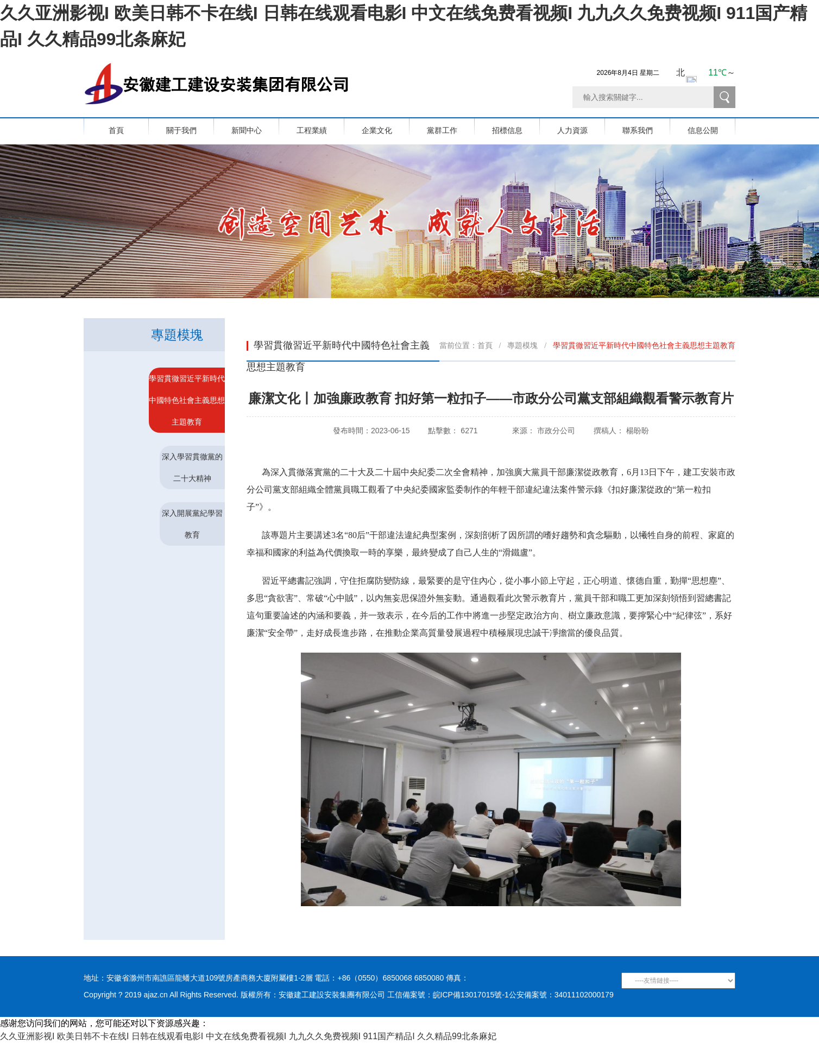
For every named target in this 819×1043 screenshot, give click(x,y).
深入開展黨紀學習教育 (192, 524)
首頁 (116, 126)
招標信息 (516, 126)
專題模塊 (522, 345)
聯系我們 (646, 126)
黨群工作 (451, 126)
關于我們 (190, 126)
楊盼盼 (637, 430)
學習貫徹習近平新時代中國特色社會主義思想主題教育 (187, 400)
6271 (469, 430)
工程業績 (320, 126)
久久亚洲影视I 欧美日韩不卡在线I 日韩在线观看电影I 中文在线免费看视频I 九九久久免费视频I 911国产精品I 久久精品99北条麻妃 (248, 1036)
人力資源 (581, 126)
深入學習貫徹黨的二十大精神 (192, 467)
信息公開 (711, 126)
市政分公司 (556, 430)
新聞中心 (255, 126)
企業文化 (386, 126)
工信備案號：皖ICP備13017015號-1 (448, 994)
